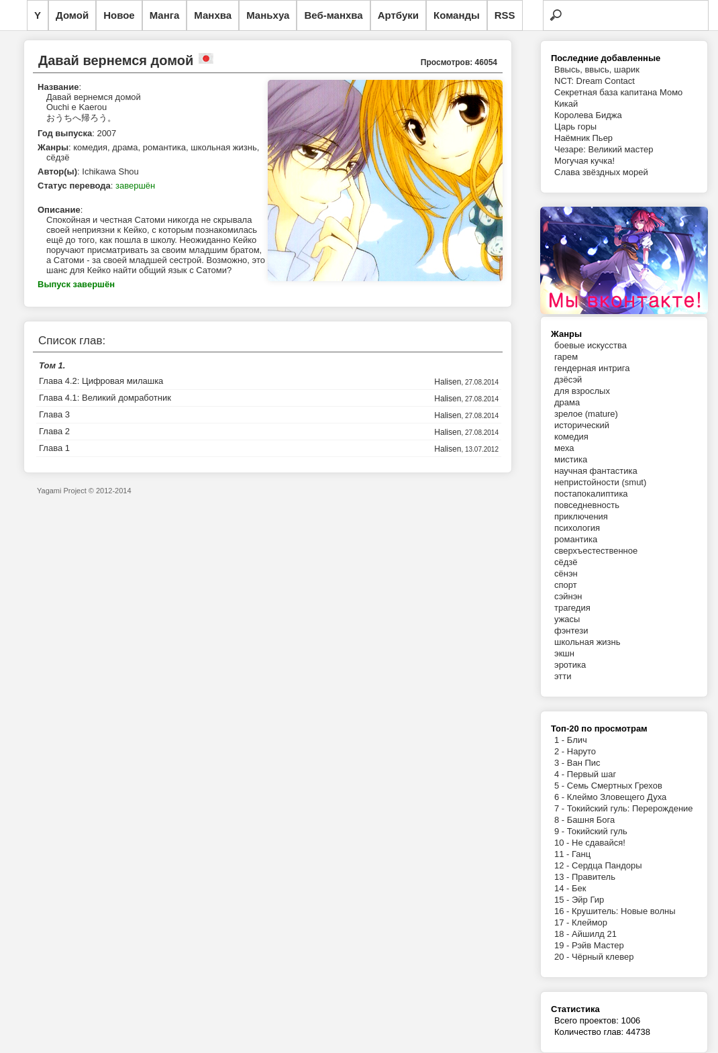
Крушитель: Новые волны (624, 911)
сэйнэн (568, 596)
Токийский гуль (597, 831)
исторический (581, 425)
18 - (563, 934)
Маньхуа (267, 15)
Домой (72, 15)
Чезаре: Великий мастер (604, 149)
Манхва (213, 15)
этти (563, 676)
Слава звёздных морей (601, 172)
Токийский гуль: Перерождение (630, 808)
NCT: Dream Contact (594, 81)
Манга (165, 15)
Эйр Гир (588, 900)
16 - (563, 911)
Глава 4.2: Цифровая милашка (101, 381)
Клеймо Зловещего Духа (616, 797)
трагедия (572, 608)
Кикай (566, 104)
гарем (566, 357)
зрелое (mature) (586, 414)
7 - (560, 808)
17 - (563, 922)
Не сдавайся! (598, 843)
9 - (560, 831)
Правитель (593, 877)
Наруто (581, 751)
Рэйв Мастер (598, 945)
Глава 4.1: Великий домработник (105, 398)
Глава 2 (54, 431)
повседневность (586, 505)
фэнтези (571, 630)
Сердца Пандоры (607, 865)
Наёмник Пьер (583, 138)
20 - (563, 957)
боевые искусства (590, 345)
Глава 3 (54, 414)
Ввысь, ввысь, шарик (596, 69)
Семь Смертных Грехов (614, 786)
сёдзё (566, 562)
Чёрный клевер (602, 957)
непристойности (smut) (600, 482)
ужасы (567, 619)
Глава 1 (54, 448)
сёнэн (566, 573)
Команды (456, 15)
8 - (560, 820)
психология (577, 528)
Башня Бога (591, 820)
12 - (563, 865)
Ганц (581, 854)
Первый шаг (591, 774)
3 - (560, 763)
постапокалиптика (591, 494)
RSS (505, 15)
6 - (560, 797)
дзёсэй (568, 379)
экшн (564, 653)
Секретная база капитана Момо (618, 92)
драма (567, 402)
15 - (563, 900)
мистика (570, 459)
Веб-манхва (333, 15)
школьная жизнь (587, 642)
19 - (563, 945)
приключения (581, 516)
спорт (565, 585)
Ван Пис (584, 763)
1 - (560, 740)
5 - (560, 786)
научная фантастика (595, 471)
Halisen (447, 382)
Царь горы (575, 126)
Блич (577, 740)
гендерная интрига (592, 368)
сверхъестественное (595, 551)
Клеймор (589, 922)
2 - (560, 751)
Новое (119, 15)
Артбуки (398, 15)
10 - (563, 843)
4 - (560, 774)
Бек (579, 888)
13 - (563, 877)
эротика (570, 665)
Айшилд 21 (594, 934)
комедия (571, 437)
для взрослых (582, 391)
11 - (563, 854)
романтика (575, 539)
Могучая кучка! (584, 161)
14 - (563, 888)
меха (564, 448)
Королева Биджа (588, 115)
